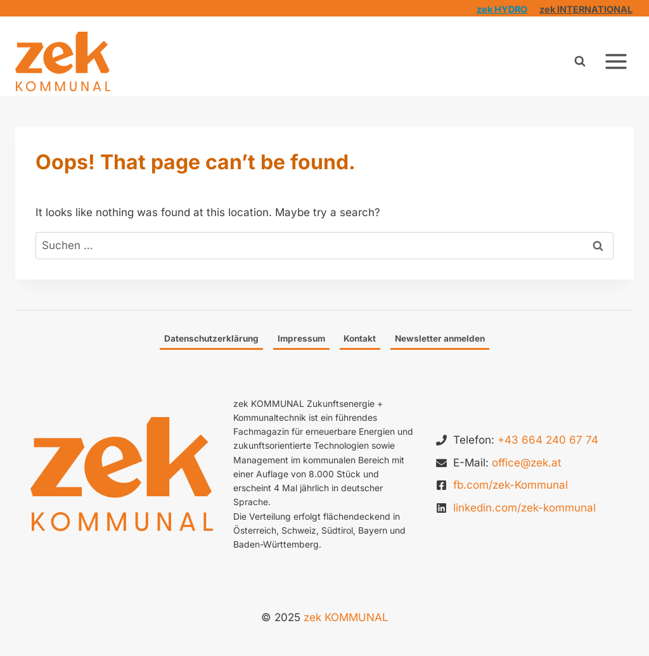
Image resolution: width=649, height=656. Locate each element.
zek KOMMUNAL (346, 617)
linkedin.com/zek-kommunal (524, 507)
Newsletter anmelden (440, 338)
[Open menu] (616, 61)
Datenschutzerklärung (211, 338)
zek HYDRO (502, 9)
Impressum (301, 338)
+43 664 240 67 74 (548, 440)
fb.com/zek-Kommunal (510, 485)
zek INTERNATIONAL (586, 9)
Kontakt (360, 338)
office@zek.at (527, 462)
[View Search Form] (580, 61)
